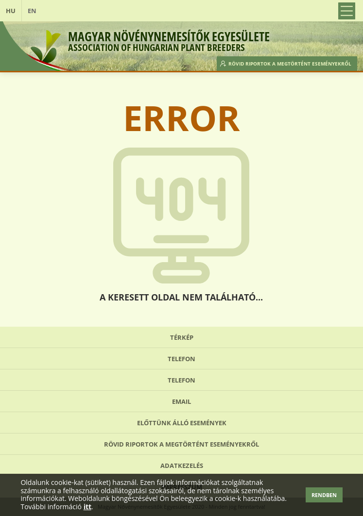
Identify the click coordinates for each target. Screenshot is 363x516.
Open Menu (346, 10)
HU (11, 10)
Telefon (181, 358)
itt (87, 507)
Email (181, 401)
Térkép (181, 337)
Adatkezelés (181, 465)
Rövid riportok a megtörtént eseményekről (289, 63)
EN (32, 10)
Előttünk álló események (181, 422)
